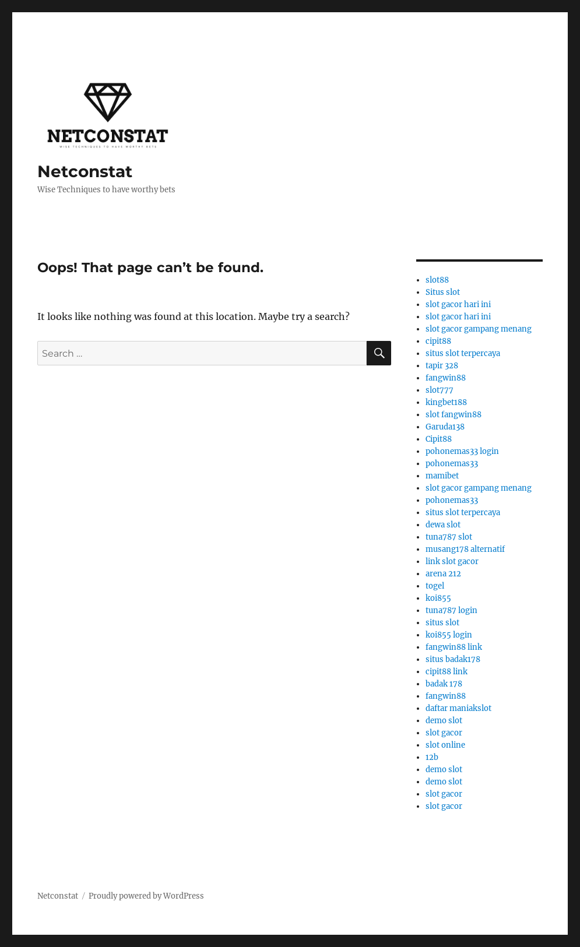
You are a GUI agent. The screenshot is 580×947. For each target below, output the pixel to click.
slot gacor (444, 733)
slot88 (437, 280)
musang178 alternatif (465, 549)
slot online (445, 745)
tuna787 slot (449, 537)
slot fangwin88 (453, 415)
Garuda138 (445, 427)
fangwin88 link (454, 647)
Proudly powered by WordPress (146, 896)
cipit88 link (446, 672)
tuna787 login (451, 610)
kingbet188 (446, 402)
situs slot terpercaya (463, 353)
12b (432, 757)
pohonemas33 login (462, 451)
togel (435, 586)
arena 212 (443, 574)
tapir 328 (442, 366)
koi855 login (449, 635)
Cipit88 (439, 439)
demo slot (444, 721)
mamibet (442, 476)
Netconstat (84, 171)
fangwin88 (446, 378)
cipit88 (438, 341)
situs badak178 (453, 659)
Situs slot (443, 292)
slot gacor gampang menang (479, 329)
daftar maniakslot (458, 708)
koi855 (438, 598)
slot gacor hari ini (458, 304)
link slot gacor (452, 561)
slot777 (440, 390)
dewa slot (443, 525)
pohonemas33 (452, 464)
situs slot (442, 623)
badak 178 (444, 684)
